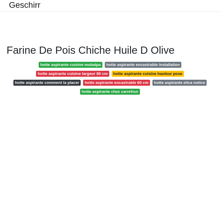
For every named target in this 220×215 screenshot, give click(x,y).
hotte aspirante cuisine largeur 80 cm (73, 73)
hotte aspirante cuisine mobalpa (70, 64)
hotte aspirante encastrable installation (143, 64)
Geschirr (24, 5)
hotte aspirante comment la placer (47, 82)
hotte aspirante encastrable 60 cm (117, 82)
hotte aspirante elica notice (179, 82)
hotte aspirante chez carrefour (110, 91)
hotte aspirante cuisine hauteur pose (147, 73)
